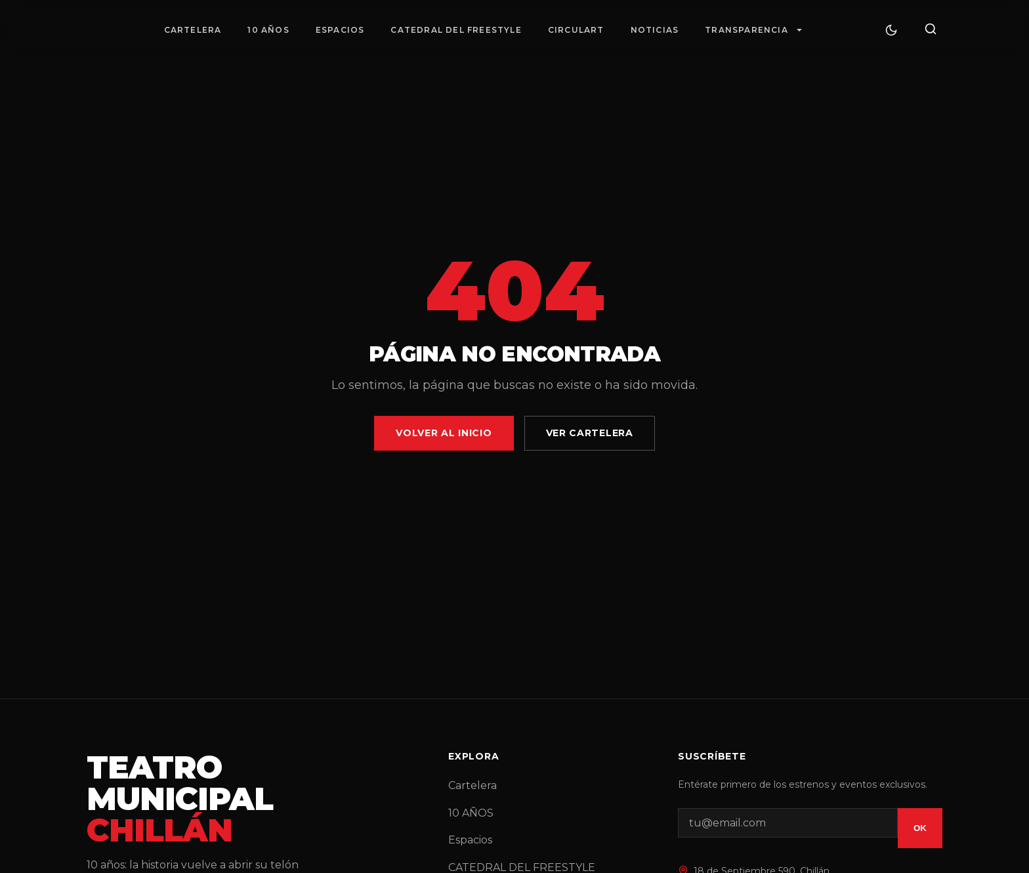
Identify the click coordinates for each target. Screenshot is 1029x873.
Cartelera (193, 30)
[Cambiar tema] (891, 30)
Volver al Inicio (444, 433)
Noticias (655, 30)
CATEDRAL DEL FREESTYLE (455, 30)
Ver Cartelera (589, 433)
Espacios (340, 30)
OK (920, 828)
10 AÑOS (268, 30)
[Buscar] (930, 30)
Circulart (576, 30)
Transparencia (746, 30)
